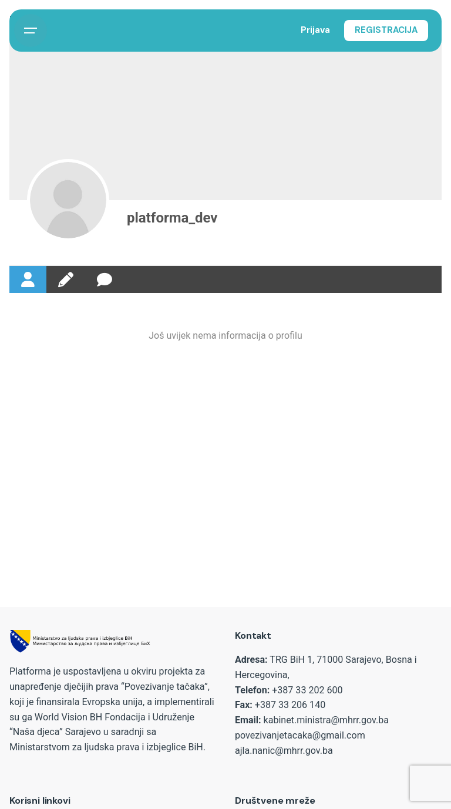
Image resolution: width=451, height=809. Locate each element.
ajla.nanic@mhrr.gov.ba (284, 750)
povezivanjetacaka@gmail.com (300, 735)
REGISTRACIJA (386, 30)
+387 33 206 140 (290, 704)
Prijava (315, 30)
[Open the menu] (30, 30)
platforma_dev (172, 218)
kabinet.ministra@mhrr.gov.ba (326, 720)
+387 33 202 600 (307, 690)
